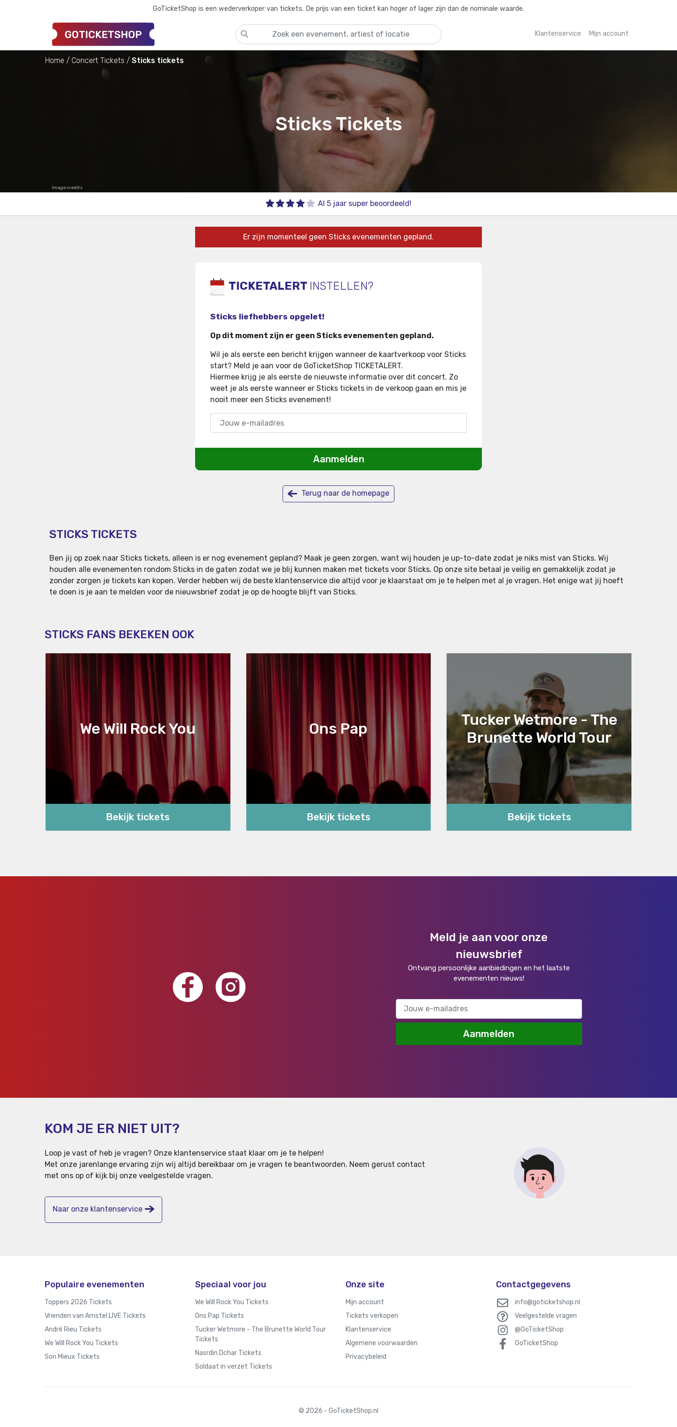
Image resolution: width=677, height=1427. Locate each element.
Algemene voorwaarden (381, 1343)
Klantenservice (368, 1329)
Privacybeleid (366, 1357)
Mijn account (365, 1302)
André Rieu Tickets (73, 1329)
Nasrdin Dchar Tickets (228, 1353)
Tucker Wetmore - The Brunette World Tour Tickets (260, 1334)
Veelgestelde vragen (546, 1316)
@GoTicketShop (539, 1329)
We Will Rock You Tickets (81, 1343)
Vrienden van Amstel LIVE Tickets (95, 1316)
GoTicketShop (536, 1343)
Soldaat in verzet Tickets (233, 1367)
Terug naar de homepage (338, 493)
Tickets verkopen (372, 1316)
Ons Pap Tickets (219, 1316)
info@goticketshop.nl (547, 1302)
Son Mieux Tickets (72, 1357)
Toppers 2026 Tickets (78, 1302)
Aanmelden (338, 459)
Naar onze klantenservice (103, 1209)
